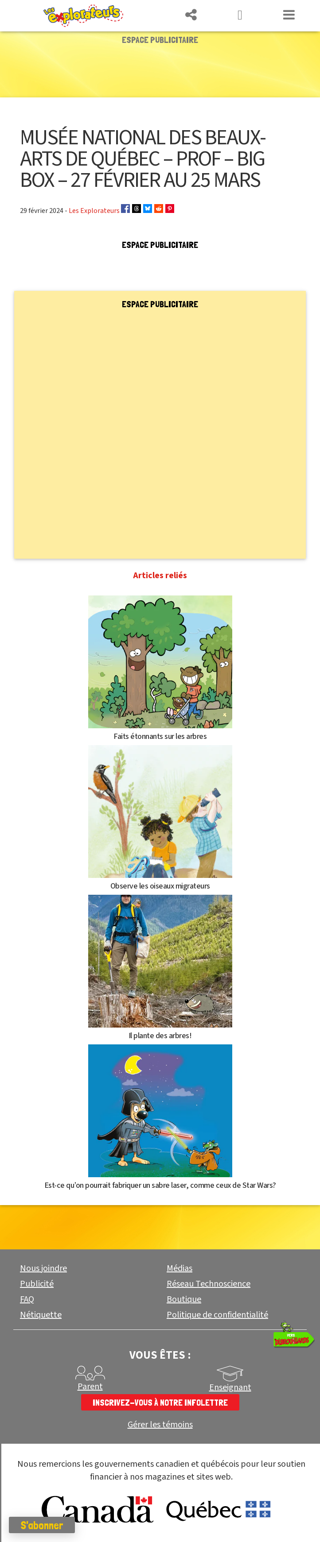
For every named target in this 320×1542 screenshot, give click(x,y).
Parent (90, 1386)
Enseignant (230, 1387)
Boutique (184, 1299)
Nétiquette (41, 1315)
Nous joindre (43, 1268)
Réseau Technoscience (208, 1284)
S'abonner (41, 1525)
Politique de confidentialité (217, 1315)
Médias (179, 1268)
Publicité (37, 1284)
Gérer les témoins (160, 1424)
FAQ (27, 1299)
